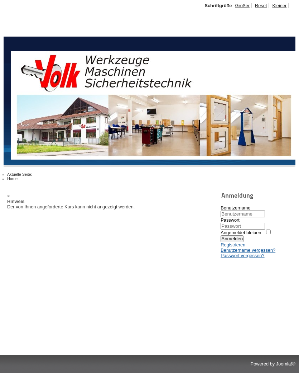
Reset (261, 5)
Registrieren (233, 244)
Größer (242, 5)
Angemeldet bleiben (241, 232)
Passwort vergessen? (242, 255)
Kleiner (279, 5)
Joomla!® (285, 364)
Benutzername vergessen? (248, 250)
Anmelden (232, 238)
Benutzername (235, 208)
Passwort (230, 220)
